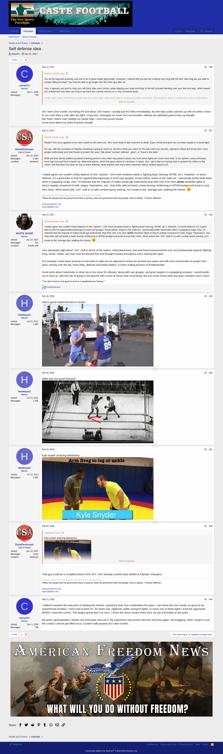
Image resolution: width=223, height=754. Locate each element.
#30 (210, 373)
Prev (15, 60)
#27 (210, 130)
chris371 (15, 54)
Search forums (29, 37)
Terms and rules (168, 744)
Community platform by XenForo (111, 751)
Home (14, 31)
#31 (210, 449)
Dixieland (34, 161)
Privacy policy (186, 744)
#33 (210, 599)
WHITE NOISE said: (54, 73)
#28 (210, 214)
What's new (45, 31)
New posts (14, 37)
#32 (210, 526)
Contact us (152, 744)
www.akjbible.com (50, 207)
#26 (210, 67)
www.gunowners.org (51, 204)
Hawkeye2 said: (52, 532)
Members (65, 31)
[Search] (206, 31)
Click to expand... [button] (127, 101)
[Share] (205, 67)
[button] (54, 31)
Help (197, 744)
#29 (210, 296)
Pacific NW (33, 245)
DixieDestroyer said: (54, 221)
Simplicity (15, 744)
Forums (28, 31)
